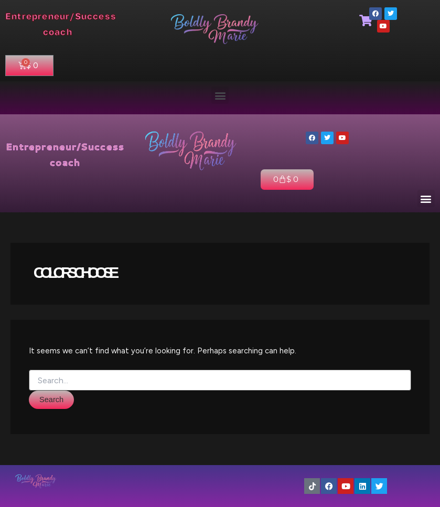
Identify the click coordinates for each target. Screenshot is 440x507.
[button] (220, 95)
